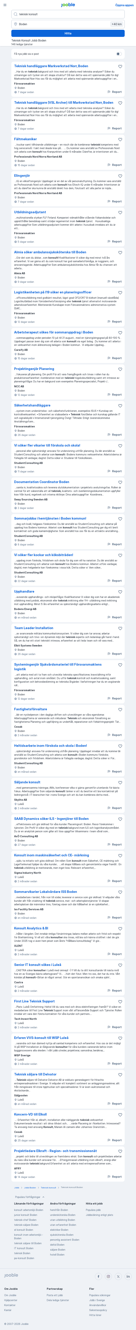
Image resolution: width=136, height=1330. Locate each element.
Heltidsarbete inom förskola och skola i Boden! (50, 746)
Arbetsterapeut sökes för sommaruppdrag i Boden (53, 332)
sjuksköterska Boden (61, 1234)
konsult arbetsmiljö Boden (28, 1209)
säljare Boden (57, 1249)
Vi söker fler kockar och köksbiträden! (43, 555)
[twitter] (118, 1276)
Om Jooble (10, 1295)
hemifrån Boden (59, 1209)
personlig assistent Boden (64, 1239)
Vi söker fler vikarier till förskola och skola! (47, 445)
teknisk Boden (22, 1253)
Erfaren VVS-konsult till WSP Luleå (41, 1038)
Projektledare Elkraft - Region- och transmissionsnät (55, 1151)
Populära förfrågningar (30, 1197)
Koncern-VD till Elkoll (30, 1114)
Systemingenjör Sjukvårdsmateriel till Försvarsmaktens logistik (58, 667)
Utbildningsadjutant (30, 212)
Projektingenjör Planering (34, 369)
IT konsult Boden (23, 1248)
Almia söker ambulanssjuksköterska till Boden (50, 252)
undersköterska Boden (62, 1214)
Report (114, 92)
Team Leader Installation (33, 628)
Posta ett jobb (55, 1295)
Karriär (7, 1310)
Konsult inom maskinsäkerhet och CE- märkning (51, 855)
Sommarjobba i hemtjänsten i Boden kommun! (50, 518)
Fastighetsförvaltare (30, 709)
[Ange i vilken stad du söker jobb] (68, 24)
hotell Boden (57, 1254)
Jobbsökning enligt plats (99, 1214)
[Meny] (4, 5)
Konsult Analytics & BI (31, 928)
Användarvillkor (97, 1305)
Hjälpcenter (10, 1300)
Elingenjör (22, 175)
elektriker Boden (59, 1229)
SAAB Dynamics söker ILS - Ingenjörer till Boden (51, 819)
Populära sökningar (99, 1295)
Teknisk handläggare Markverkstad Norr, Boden (51, 66)
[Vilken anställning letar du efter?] (68, 14)
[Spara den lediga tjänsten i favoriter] (120, 66)
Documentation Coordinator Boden (41, 482)
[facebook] (98, 1276)
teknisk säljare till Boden (28, 1243)
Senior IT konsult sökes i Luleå (37, 965)
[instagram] (108, 1276)
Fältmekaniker (25, 139)
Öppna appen (124, 5)
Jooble (25, 1323)
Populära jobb (93, 1209)
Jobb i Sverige (97, 1300)
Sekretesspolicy (98, 1310)
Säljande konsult (27, 782)
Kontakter (9, 1305)
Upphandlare (24, 591)
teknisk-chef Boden (25, 1219)
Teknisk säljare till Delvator (35, 1074)
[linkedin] (128, 1276)
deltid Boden (57, 1244)
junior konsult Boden (25, 1214)
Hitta (68, 33)
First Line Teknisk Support (34, 1001)
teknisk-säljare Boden (26, 1224)
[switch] (119, 54)
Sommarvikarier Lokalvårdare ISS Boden (45, 892)
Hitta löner (95, 1315)
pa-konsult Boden (24, 1258)
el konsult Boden (23, 1229)
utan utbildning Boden (62, 1219)
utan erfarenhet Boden (63, 1224)
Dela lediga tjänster (58, 1300)
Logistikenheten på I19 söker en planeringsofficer (53, 292)
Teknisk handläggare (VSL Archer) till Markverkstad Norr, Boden (63, 102)
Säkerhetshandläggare (32, 405)
